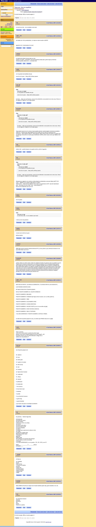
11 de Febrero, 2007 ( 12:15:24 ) (53, 36)
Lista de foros (58, 3)
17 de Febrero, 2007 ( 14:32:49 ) (53, 327)
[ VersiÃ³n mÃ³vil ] (17, 1)
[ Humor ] (11, 1)
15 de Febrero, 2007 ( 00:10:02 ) (53, 195)
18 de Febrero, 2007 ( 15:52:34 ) (53, 412)
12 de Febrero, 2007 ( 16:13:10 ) (53, 85)
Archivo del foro (8, 25)
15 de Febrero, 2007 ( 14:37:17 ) (53, 228)
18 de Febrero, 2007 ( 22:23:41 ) (53, 481)
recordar (4, 13)
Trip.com (3, 32)
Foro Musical (25, 10)
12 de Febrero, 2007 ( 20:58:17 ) (53, 109)
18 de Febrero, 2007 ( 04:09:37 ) (53, 345)
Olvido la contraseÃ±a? (6, 16)
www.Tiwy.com (48, 522)
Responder (33, 3)
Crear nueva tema (41, 3)
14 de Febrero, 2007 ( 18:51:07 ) (53, 157)
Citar (24, 29)
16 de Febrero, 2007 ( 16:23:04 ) (53, 244)
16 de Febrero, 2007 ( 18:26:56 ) (53, 258)
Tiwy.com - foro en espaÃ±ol (23, 7)
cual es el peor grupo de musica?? (32, 11)
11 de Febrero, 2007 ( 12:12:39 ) (53, 22)
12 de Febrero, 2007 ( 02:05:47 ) (53, 54)
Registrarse (9, 23)
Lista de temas (50, 3)
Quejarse (29, 29)
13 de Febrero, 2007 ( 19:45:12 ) (53, 144)
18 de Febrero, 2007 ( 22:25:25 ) (53, 494)
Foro (11, 22)
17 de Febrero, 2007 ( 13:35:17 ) (53, 280)
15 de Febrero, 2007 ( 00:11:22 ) (53, 208)
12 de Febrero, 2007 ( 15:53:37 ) (53, 69)
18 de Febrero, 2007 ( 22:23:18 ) (53, 454)
